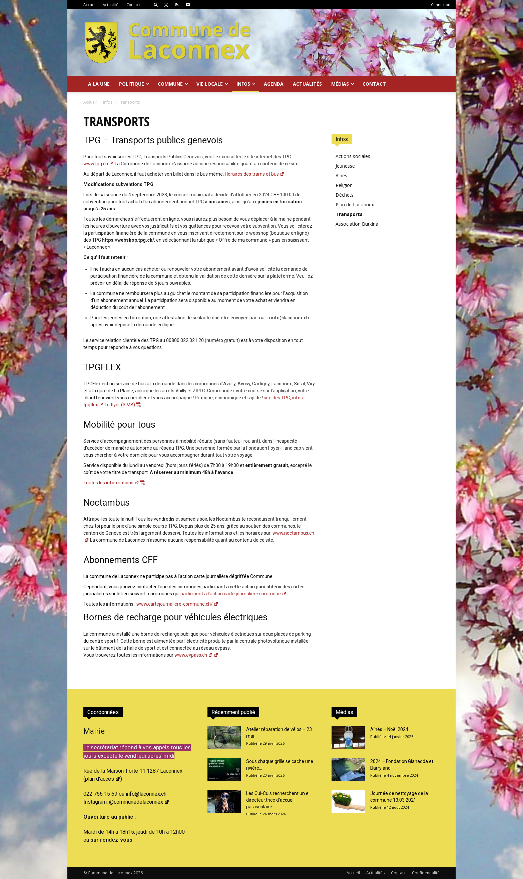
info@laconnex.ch (146, 794)
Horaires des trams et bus (255, 174)
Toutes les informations (111, 482)
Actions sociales (353, 156)
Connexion (440, 4)
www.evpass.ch (196, 655)
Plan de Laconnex (355, 204)
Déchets (345, 195)
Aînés (341, 175)
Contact (133, 4)
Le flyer (112, 404)
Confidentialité (426, 873)
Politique (134, 84)
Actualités (111, 4)
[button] (156, 4)
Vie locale (212, 84)
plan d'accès (102, 779)
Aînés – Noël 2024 (389, 729)
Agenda (274, 84)
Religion (344, 185)
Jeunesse (345, 166)
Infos (245, 84)
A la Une (99, 84)
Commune (173, 84)
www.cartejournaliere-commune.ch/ (177, 604)
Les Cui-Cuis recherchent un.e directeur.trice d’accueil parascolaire (277, 800)
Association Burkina (357, 224)
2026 (138, 873)
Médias (342, 84)
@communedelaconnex (139, 802)
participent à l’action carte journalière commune (217, 593)
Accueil (89, 4)
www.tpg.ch (98, 163)
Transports (349, 214)
